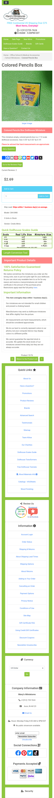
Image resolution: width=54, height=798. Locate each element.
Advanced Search (27, 415)
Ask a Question (9, 149)
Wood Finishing (27, 489)
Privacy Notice (27, 601)
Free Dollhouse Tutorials (27, 467)
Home (6, 39)
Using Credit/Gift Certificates (27, 630)
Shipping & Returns (27, 549)
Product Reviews (27, 401)
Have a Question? (11, 48)
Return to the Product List (27, 359)
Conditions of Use (27, 608)
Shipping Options (27, 564)
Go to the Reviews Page (12, 165)
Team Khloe (27, 437)
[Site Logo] (27, 14)
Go (27, 674)
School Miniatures (12, 58)
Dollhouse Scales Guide (13, 44)
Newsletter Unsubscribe (27, 645)
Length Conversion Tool (15, 252)
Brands (29, 44)
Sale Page (16, 39)
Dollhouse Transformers (27, 460)
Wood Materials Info (27, 474)
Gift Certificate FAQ (27, 623)
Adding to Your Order (27, 579)
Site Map (27, 616)
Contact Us (25, 48)
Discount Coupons (27, 638)
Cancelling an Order (27, 586)
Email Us (27, 713)
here (35, 288)
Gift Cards (39, 44)
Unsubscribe (27, 739)
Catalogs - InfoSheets (27, 482)
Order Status (27, 542)
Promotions (40, 39)
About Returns (27, 571)
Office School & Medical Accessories (25, 55)
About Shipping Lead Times (27, 557)
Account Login (27, 534)
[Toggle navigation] (6, 2)
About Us (27, 379)
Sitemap (27, 430)
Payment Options (27, 593)
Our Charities (27, 445)
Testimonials (27, 423)
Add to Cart (43, 196)
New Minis (28, 39)
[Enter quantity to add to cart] (21, 196)
